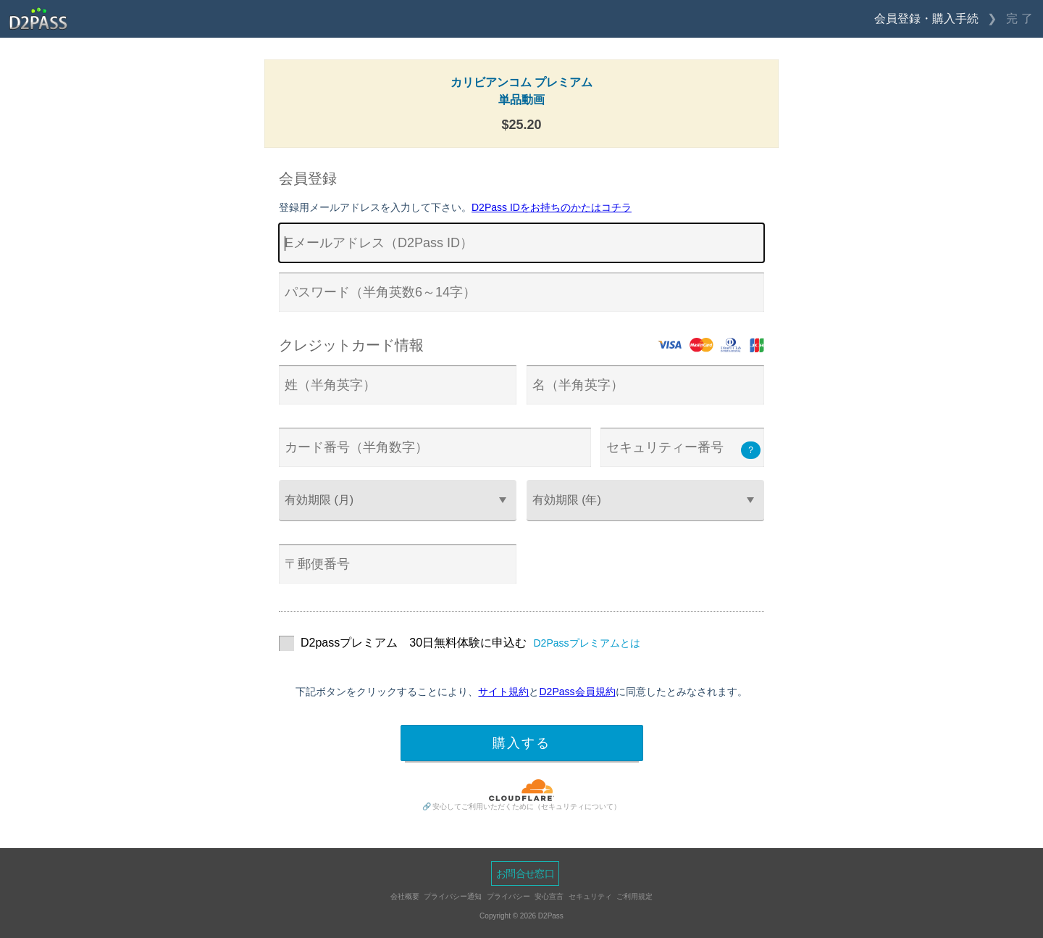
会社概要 (404, 896)
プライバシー (508, 896)
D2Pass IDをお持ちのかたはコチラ (552, 207)
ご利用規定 (634, 896)
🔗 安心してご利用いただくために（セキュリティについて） (521, 806)
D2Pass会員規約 (577, 691)
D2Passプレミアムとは (587, 643)
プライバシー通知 (453, 896)
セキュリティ (590, 896)
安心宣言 (549, 896)
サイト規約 (503, 691)
